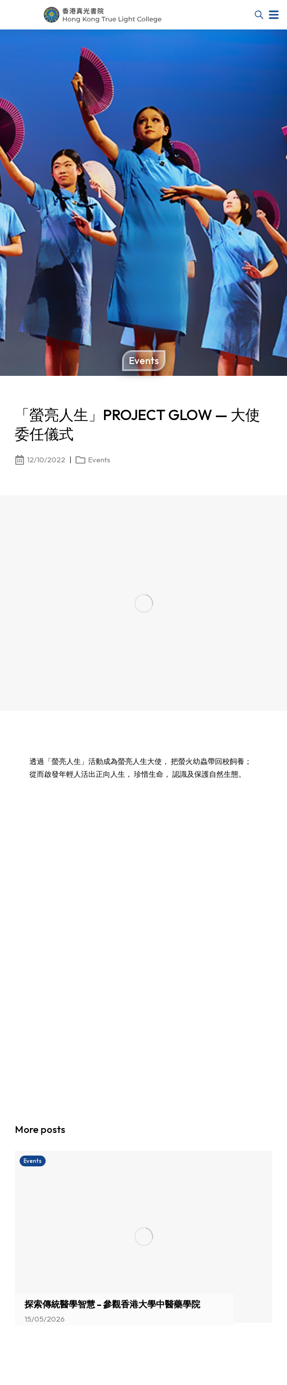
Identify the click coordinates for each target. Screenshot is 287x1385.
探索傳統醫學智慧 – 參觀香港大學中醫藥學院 (112, 1304)
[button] (274, 15)
